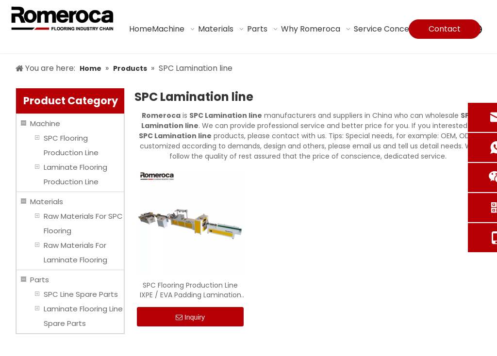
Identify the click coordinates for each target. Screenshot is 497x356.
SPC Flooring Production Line (71, 145)
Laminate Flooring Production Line (75, 174)
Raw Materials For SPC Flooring (83, 223)
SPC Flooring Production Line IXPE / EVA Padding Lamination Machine (190, 290)
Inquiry (190, 317)
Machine (45, 123)
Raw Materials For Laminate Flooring (75, 252)
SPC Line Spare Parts (81, 294)
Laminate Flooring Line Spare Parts (83, 316)
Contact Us (445, 31)
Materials (46, 201)
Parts (39, 280)
